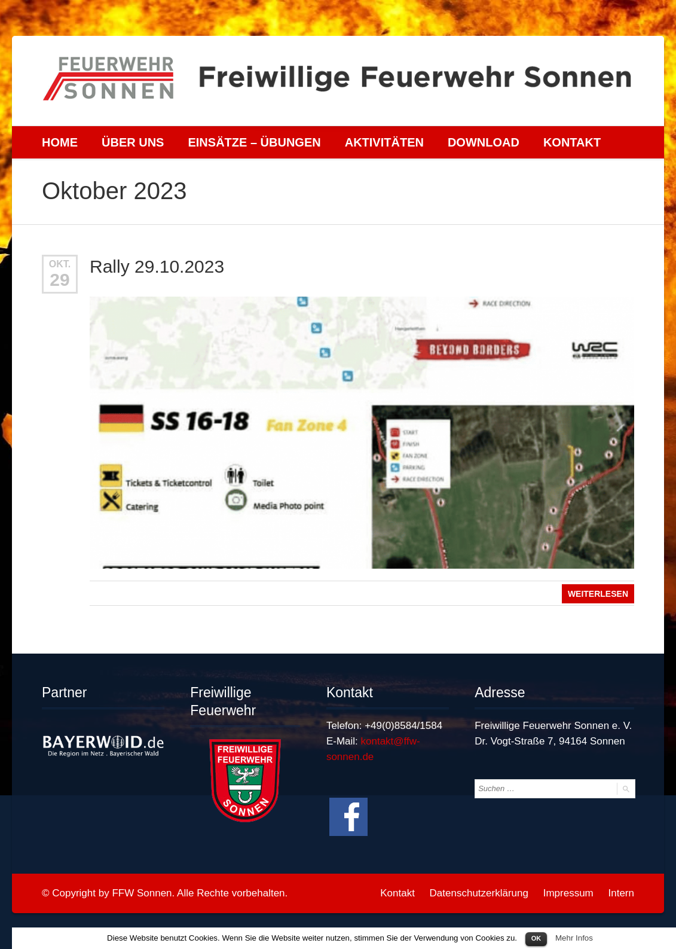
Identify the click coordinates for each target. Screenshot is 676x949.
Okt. (60, 264)
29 (59, 279)
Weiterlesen (598, 594)
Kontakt (572, 142)
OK (536, 938)
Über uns (133, 142)
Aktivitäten (384, 142)
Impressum (568, 893)
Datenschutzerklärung (479, 893)
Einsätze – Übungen (254, 142)
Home (60, 142)
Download (483, 142)
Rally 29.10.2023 (157, 266)
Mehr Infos (574, 937)
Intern (621, 893)
